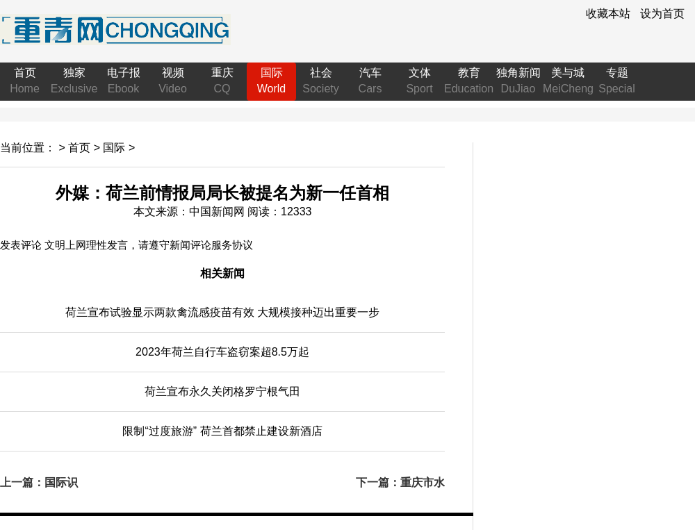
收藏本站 (608, 13)
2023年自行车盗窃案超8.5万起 (222, 352)
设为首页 (662, 13)
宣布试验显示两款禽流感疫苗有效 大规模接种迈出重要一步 (222, 312)
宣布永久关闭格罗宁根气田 (222, 391)
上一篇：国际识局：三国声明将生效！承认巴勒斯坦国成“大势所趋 (44, 483)
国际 (114, 148)
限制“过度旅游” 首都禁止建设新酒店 (222, 431)
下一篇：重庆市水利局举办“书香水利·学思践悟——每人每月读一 (400, 483)
